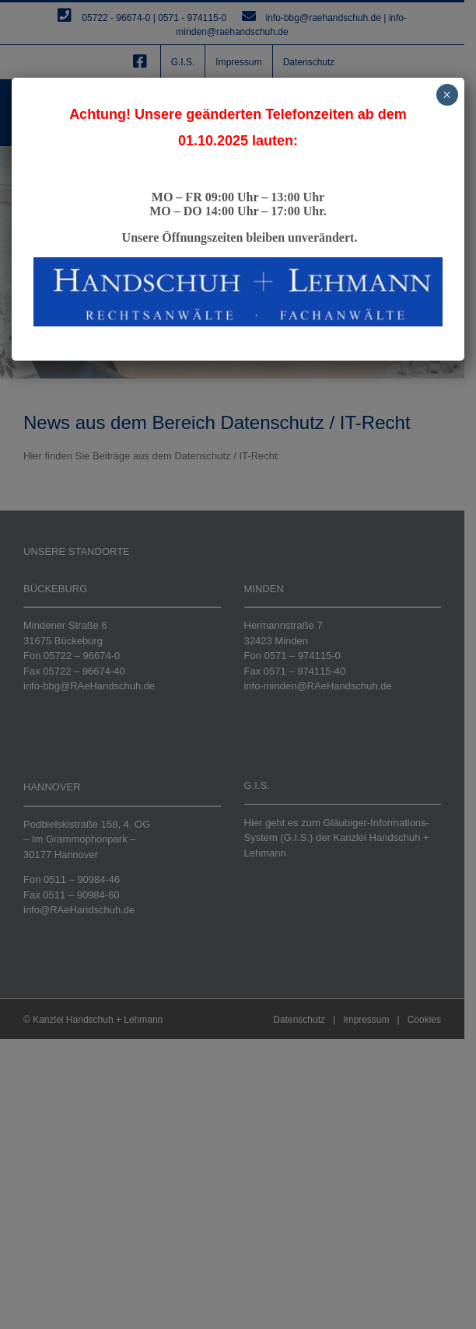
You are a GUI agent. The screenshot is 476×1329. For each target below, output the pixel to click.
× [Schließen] (447, 94)
